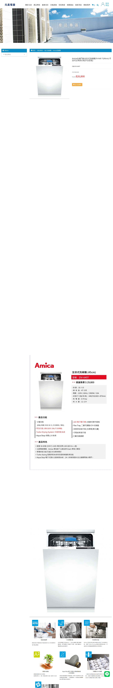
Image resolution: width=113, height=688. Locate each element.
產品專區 (37, 5)
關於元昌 (28, 5)
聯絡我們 (87, 5)
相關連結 (70, 5)
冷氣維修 (53, 5)
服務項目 (45, 5)
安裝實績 (62, 5)
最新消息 (78, 5)
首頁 (33, 50)
